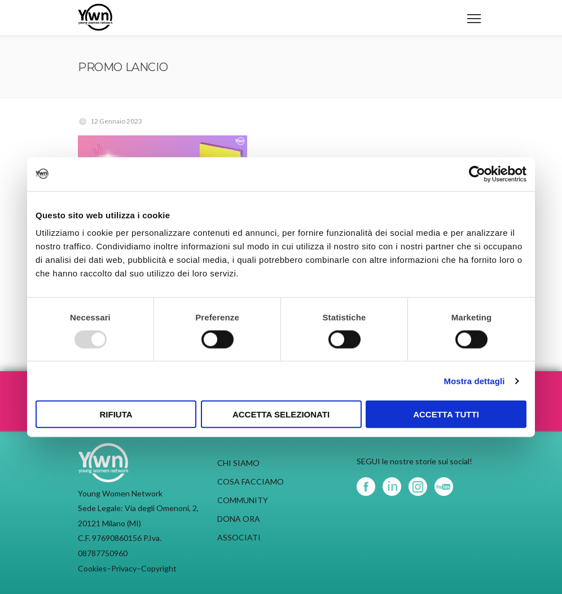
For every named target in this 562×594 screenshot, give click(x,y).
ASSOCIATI (239, 537)
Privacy (124, 568)
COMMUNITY (242, 500)
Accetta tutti (446, 414)
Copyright (159, 568)
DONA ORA (238, 518)
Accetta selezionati (281, 414)
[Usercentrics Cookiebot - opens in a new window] (477, 173)
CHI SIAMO (238, 463)
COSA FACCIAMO (250, 481)
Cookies (92, 568)
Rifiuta (115, 414)
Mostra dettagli (474, 380)
